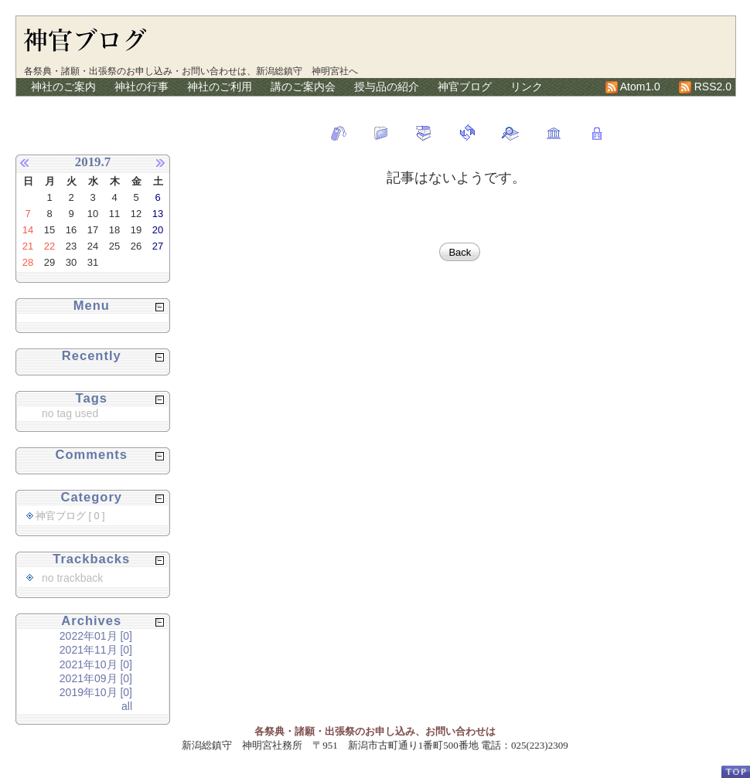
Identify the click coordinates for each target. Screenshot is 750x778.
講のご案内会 (303, 86)
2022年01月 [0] (96, 636)
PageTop (735, 771)
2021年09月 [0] (96, 678)
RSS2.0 (705, 86)
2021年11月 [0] (96, 650)
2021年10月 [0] (96, 664)
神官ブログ (465, 86)
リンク (526, 86)
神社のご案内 (63, 86)
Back (459, 252)
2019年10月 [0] (96, 692)
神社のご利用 (219, 86)
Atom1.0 (632, 86)
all (126, 706)
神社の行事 (141, 86)
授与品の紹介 (386, 86)
